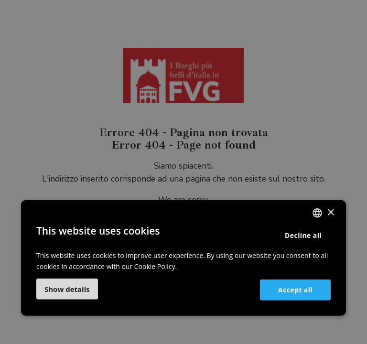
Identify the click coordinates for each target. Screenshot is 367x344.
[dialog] (183, 172)
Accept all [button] (295, 289)
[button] (67, 289)
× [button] (330, 212)
